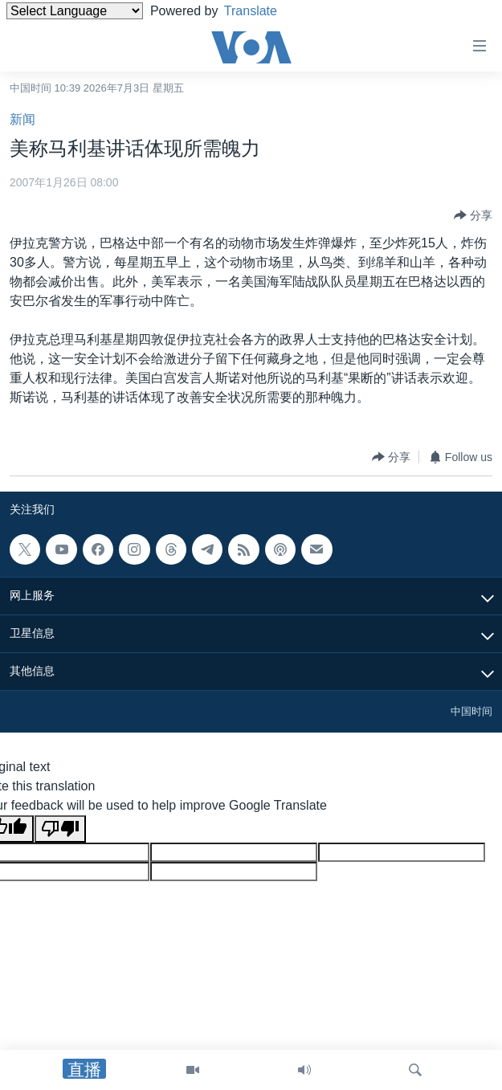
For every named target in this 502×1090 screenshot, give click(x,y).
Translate (263, 11)
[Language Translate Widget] (74, 10)
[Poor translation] (60, 829)
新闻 (22, 119)
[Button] (473, 215)
